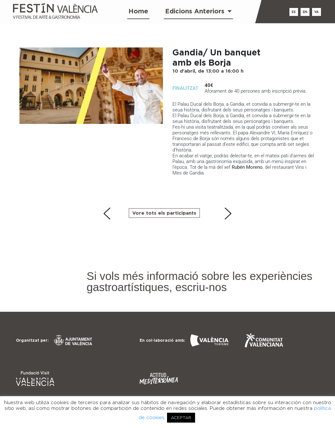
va (316, 12)
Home (138, 11)
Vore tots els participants (164, 213)
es (294, 12)
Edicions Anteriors (198, 11)
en (305, 12)
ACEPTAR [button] (181, 417)
